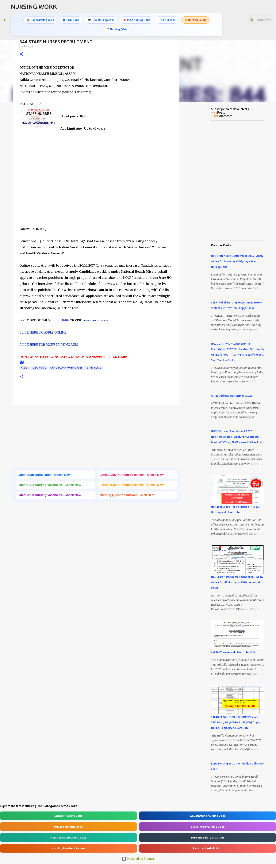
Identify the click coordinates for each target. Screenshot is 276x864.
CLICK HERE (59, 320)
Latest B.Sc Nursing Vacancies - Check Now (49, 485)
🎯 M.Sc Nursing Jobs (136, 20)
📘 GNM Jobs (71, 20)
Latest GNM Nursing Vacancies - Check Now (132, 474)
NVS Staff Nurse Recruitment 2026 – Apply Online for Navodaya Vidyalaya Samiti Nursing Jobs (237, 261)
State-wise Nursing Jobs (208, 826)
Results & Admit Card (207, 848)
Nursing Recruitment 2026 (68, 837)
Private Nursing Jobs (68, 826)
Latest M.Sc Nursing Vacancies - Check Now (132, 485)
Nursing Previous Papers (69, 848)
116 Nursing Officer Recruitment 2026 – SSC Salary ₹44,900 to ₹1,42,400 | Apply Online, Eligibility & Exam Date (235, 722)
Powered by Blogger (138, 858)
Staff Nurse (94, 367)
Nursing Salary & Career (207, 837)
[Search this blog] (253, 20)
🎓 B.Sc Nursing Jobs (101, 20)
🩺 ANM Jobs (167, 20)
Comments (223, 116)
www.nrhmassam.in (100, 320)
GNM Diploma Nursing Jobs (66, 367)
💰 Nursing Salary (195, 20)
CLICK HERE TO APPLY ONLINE (42, 332)
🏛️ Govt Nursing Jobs (40, 20)
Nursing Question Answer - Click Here (127, 495)
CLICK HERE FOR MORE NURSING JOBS (48, 344)
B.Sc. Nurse (39, 367)
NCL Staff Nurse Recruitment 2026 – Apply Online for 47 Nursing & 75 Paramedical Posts (237, 582)
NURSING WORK (34, 6)
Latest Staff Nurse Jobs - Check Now (44, 474)
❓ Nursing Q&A (116, 29)
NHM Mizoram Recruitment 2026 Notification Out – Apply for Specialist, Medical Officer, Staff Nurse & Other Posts (237, 437)
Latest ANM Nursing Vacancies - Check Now (49, 495)
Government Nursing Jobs (208, 815)
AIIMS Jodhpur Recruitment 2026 (231, 395)
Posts (219, 112)
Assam (25, 367)
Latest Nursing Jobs (68, 815)
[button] (21, 54)
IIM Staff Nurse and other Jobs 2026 (233, 652)
